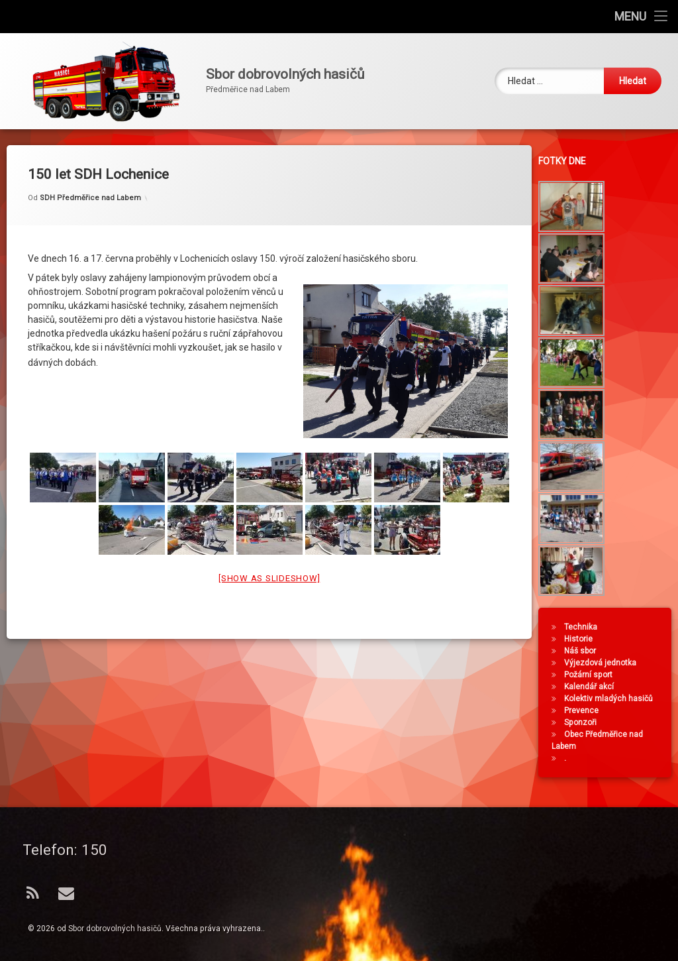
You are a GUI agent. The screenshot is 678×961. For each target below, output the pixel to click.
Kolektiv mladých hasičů (612, 698)
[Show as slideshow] (269, 564)
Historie (582, 639)
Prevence (585, 710)
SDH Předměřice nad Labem (90, 184)
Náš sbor (584, 650)
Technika (584, 627)
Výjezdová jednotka (604, 662)
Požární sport (592, 674)
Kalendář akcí (593, 686)
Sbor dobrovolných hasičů (115, 928)
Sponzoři (584, 722)
